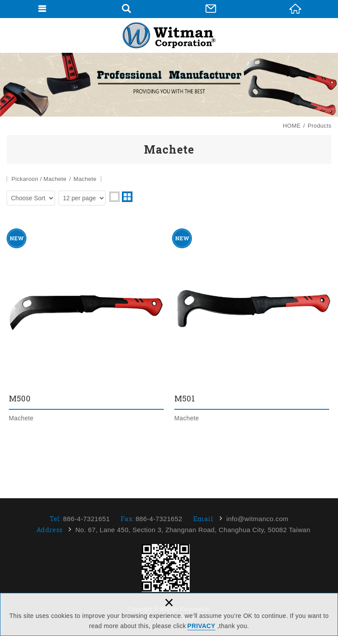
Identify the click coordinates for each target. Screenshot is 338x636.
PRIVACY (201, 625)
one (114, 196)
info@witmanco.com (257, 518)
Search (126, 9)
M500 (86, 325)
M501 (251, 325)
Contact (211, 9)
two (127, 196)
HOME (295, 9)
